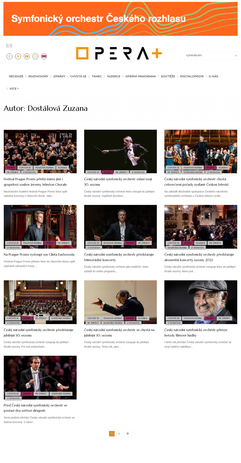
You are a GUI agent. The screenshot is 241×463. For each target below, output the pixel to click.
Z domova (30, 172)
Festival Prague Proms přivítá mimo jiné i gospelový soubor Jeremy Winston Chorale (38, 184)
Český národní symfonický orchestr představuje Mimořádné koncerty (117, 262)
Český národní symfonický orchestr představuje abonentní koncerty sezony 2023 (197, 265)
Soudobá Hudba (194, 172)
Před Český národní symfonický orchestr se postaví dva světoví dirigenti (34, 421)
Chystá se (26, 166)
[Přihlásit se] (237, 44)
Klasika (65, 166)
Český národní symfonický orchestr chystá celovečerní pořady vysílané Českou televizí (197, 184)
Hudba (11, 166)
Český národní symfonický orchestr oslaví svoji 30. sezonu (117, 181)
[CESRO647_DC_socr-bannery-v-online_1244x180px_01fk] (120, 18)
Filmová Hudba (47, 166)
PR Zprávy (13, 172)
